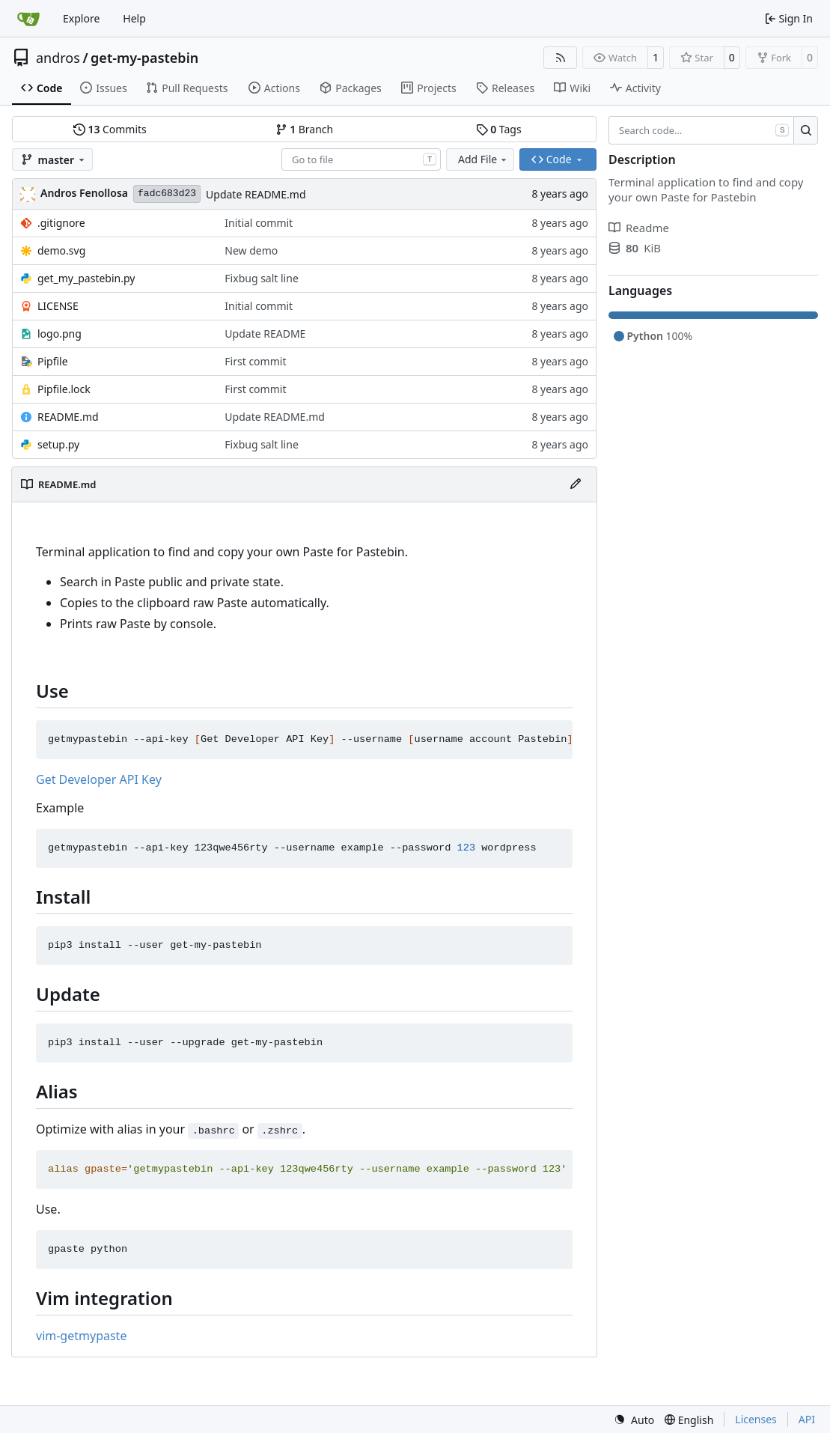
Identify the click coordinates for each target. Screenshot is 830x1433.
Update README (265, 333)
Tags (499, 129)
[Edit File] (576, 484)
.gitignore (61, 223)
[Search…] (805, 130)
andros (58, 57)
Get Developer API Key (99, 779)
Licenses (756, 1419)
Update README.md (256, 194)
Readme (638, 227)
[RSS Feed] (560, 57)
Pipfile (52, 361)
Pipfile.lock (64, 389)
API (807, 1419)
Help (134, 18)
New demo (251, 250)
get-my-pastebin (144, 57)
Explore (81, 18)
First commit (255, 361)
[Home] (28, 18)
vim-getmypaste (81, 1335)
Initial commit (259, 223)
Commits (110, 129)
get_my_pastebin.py (86, 278)
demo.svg (61, 250)
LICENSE (58, 306)
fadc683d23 (167, 193)
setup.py (58, 444)
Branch (304, 129)
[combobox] (361, 159)
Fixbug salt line (261, 278)
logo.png (59, 333)
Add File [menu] (483, 159)
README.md (68, 417)
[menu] (634, 1420)
